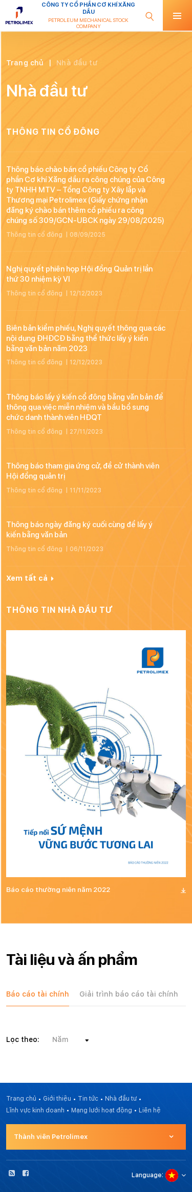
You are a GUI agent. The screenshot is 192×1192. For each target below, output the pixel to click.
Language (147, 1175)
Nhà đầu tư (121, 1098)
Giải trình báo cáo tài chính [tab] (128, 994)
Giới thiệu (57, 1098)
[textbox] (69, 1039)
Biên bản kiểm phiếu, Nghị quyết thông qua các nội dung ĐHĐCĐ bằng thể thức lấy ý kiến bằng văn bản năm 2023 (85, 338)
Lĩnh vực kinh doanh (35, 1110)
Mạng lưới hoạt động (101, 1110)
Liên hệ (150, 1110)
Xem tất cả (30, 578)
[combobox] (69, 1039)
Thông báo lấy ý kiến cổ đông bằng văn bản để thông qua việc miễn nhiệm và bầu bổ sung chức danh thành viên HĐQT (84, 407)
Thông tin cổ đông (34, 234)
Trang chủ (25, 63)
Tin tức (88, 1098)
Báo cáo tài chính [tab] (37, 994)
